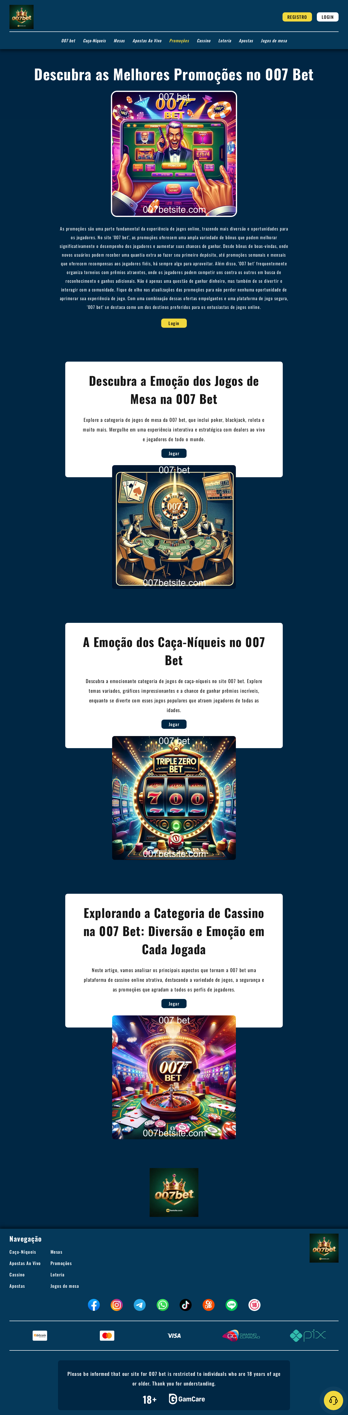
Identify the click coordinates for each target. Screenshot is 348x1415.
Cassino (203, 40)
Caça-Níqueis (94, 40)
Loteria (224, 40)
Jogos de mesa (274, 40)
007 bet (68, 40)
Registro (297, 17)
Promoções (179, 40)
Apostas (246, 40)
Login (328, 17)
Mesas (119, 40)
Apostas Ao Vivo (146, 40)
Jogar (187, 453)
